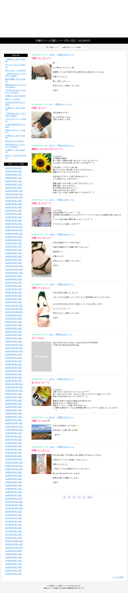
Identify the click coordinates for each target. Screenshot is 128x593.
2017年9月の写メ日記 (13, 512)
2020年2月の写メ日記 (13, 417)
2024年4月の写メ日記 (13, 253)
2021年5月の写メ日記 (13, 368)
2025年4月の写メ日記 (13, 214)
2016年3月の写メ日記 (13, 571)
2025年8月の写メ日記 (13, 204)
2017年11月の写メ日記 (14, 505)
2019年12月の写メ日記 (14, 423)
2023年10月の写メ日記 (14, 273)
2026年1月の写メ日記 (13, 188)
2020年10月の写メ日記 (14, 391)
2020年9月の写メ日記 (13, 394)
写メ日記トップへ (64, 18)
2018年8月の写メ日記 (13, 476)
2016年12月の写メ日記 (14, 541)
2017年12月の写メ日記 (14, 502)
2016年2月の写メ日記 (13, 574)
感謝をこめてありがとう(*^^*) (47, 149)
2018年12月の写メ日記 (14, 463)
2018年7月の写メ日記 (13, 479)
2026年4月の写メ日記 (13, 178)
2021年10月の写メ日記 (14, 351)
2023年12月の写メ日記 (14, 266)
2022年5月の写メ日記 (13, 328)
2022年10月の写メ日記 (14, 312)
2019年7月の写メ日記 (13, 440)
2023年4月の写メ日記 (13, 292)
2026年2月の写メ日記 (13, 184)
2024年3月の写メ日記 (13, 256)
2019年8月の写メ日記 (13, 436)
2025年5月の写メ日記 (13, 211)
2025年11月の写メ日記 (14, 194)
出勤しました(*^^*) (41, 203)
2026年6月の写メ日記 (13, 171)
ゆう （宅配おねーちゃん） (61, 104)
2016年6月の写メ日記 (13, 561)
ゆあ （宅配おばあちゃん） (61, 334)
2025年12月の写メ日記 (14, 191)
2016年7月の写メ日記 (13, 557)
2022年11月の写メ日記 (14, 309)
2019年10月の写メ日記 (14, 430)
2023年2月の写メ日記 (13, 299)
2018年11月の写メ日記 (14, 466)
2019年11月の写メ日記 (14, 427)
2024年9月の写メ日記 (13, 237)
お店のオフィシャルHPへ (72, 47)
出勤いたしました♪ (41, 288)
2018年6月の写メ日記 (13, 482)
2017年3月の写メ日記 (13, 531)
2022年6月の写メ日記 (13, 325)
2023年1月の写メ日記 (13, 302)
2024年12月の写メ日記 (14, 227)
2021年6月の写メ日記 (13, 364)
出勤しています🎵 (41, 421)
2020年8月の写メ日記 (13, 397)
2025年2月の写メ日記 (13, 220)
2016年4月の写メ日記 (13, 567)
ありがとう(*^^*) (40, 382)
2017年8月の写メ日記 (13, 515)
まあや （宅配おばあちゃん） (62, 55)
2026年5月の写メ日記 (13, 175)
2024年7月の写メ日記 (13, 243)
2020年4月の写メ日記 (13, 410)
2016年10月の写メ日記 (14, 548)
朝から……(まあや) (12, 99)
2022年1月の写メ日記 (13, 341)
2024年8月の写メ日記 (13, 240)
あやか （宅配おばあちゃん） (62, 417)
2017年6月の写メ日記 (13, 521)
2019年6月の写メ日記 (13, 443)
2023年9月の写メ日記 (13, 276)
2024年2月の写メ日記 (13, 260)
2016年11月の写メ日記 (14, 544)
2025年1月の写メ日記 (13, 224)
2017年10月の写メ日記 (14, 508)
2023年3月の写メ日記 (13, 296)
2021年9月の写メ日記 (13, 354)
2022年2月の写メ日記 (13, 338)
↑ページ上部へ (118, 577)
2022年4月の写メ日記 (13, 332)
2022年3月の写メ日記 (13, 335)
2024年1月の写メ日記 (13, 263)
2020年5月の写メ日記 (13, 407)
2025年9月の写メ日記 (13, 201)
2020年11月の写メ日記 (14, 387)
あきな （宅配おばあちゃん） (62, 146)
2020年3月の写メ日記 (13, 413)
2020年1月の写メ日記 (13, 420)
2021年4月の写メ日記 (13, 371)
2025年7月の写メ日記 (13, 207)
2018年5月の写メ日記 (13, 485)
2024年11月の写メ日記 (14, 230)
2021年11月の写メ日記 (14, 348)
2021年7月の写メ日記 (13, 361)
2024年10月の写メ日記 (14, 234)
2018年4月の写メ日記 (13, 489)
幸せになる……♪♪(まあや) (15, 70)
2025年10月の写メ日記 (14, 197)
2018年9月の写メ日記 (13, 472)
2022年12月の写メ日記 (14, 305)
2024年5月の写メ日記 (13, 250)
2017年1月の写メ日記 (13, 538)
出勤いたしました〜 (42, 58)
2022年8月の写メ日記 (13, 318)
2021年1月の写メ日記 (13, 381)
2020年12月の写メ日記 (14, 384)
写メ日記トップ (52, 47)
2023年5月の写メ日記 (13, 289)
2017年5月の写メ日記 (13, 525)
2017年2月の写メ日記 (13, 535)
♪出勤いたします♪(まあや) (15, 96)
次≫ (90, 497)
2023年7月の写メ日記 (13, 283)
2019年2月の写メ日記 (13, 456)
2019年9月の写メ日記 (13, 433)
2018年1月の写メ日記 (13, 499)
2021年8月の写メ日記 (13, 358)
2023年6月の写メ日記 (13, 286)
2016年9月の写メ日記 (13, 551)
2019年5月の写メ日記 (13, 446)
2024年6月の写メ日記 (13, 247)
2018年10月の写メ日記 (14, 469)
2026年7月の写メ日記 (13, 168)
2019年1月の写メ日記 (13, 459)
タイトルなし (38, 338)
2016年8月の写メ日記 (13, 554)
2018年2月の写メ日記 (13, 495)
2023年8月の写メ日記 (13, 279)
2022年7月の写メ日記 (13, 322)
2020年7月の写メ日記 (13, 400)
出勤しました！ (39, 108)
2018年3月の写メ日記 (13, 492)
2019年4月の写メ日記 (13, 449)
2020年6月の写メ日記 (13, 404)
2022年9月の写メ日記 (13, 315)
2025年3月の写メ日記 (13, 217)
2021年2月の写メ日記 (13, 377)
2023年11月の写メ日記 (14, 270)
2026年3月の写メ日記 (13, 181)
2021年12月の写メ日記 (14, 345)
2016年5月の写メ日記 (13, 564)
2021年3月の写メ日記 (13, 374)
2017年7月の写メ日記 (13, 518)
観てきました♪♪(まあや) (14, 141)
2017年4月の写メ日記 (13, 528)
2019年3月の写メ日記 (13, 453)
